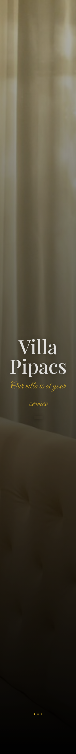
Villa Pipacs (38, 357)
